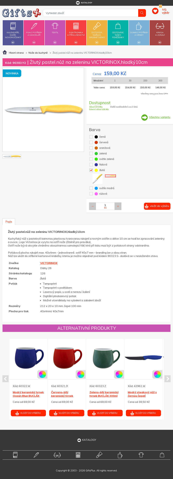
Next (167, 378)
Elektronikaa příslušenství (76, 32)
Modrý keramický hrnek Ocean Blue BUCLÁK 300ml (28, 396)
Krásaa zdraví (160, 32)
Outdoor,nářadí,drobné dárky (97, 32)
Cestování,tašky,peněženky (118, 32)
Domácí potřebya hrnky (139, 32)
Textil (55, 30)
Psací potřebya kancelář (34, 32)
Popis (8, 221)
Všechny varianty (159, 117)
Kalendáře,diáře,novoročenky (13, 32)
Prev (5, 378)
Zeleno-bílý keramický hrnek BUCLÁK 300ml (104, 394)
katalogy (84, 3)
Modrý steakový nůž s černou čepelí (142, 394)
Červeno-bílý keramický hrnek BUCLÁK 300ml (62, 396)
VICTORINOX (48, 263)
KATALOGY (86, 439)
